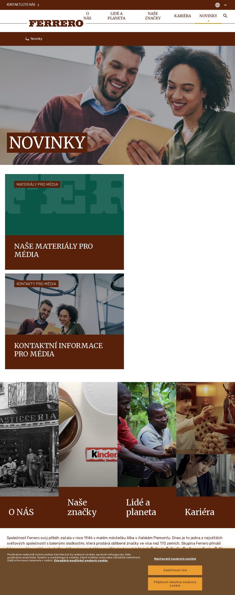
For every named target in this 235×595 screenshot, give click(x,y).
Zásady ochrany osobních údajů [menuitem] (101, 492)
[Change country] (221, 4)
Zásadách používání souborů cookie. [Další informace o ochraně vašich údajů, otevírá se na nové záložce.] (81, 560)
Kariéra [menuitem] (182, 16)
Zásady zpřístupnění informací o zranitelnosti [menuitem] (199, 543)
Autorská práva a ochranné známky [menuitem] (193, 530)
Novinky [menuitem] (208, 16)
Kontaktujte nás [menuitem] (23, 4)
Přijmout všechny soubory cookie (175, 583)
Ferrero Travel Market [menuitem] (186, 504)
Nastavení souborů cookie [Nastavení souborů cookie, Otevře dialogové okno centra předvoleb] (175, 558)
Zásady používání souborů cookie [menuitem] (102, 503)
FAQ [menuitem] (83, 480)
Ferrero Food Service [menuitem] (186, 492)
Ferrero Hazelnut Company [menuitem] (190, 517)
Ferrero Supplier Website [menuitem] (189, 479)
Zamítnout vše (175, 570)
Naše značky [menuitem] (152, 16)
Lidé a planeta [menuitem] (116, 16)
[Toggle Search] (225, 16)
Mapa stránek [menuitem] (89, 515)
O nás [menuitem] (87, 16)
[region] (117, 571)
